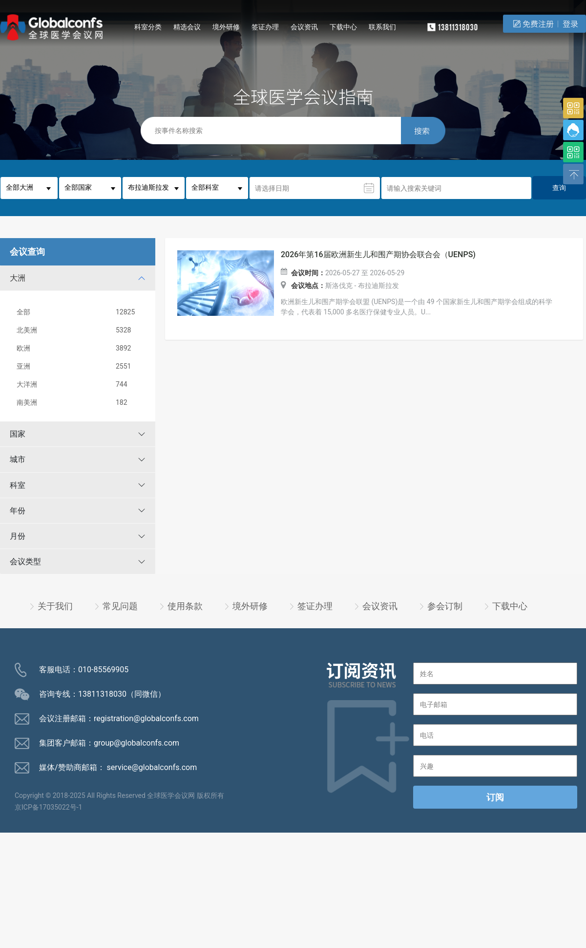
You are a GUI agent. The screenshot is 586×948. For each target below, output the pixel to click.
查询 (559, 188)
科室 (17, 485)
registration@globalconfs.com (146, 718)
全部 (80, 312)
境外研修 (226, 27)
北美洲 (80, 330)
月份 (17, 536)
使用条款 (185, 606)
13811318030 (102, 694)
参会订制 (444, 606)
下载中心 (343, 27)
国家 (17, 434)
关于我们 (55, 606)
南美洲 (80, 403)
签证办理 (265, 27)
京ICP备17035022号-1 (48, 807)
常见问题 (120, 606)
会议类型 (25, 561)
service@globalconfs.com (152, 767)
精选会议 (187, 27)
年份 (17, 510)
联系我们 (382, 27)
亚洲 (80, 366)
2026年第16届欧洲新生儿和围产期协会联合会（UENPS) (378, 254)
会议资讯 (304, 27)
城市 (17, 459)
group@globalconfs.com (136, 743)
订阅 (495, 797)
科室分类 (148, 27)
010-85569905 (103, 669)
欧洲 (80, 348)
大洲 (17, 278)
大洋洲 (80, 384)
